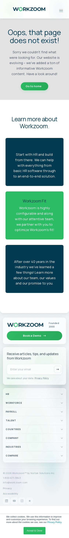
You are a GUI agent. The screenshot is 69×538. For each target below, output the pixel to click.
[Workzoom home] (25, 327)
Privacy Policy (42, 382)
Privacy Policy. (54, 522)
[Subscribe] (57, 373)
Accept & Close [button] (34, 530)
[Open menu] (61, 11)
